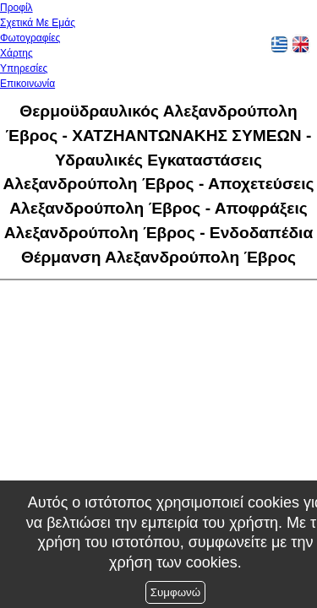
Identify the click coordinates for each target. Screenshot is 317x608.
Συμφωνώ (175, 592)
